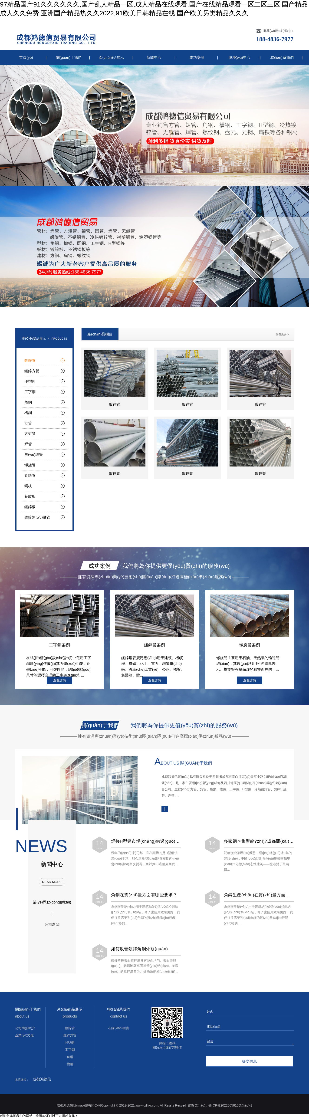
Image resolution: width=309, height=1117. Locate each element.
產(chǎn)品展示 (111, 57)
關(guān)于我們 (69, 57)
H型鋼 (29, 381)
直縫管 (30, 475)
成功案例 (196, 57)
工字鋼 (30, 392)
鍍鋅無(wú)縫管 (37, 517)
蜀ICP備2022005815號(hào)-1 (230, 1105)
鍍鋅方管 (31, 371)
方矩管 (30, 434)
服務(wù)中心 (239, 57)
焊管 (28, 444)
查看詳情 (59, 680)
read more (52, 882)
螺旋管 (30, 465)
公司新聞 (52, 924)
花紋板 (30, 496)
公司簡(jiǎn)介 (25, 1028)
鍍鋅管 (30, 360)
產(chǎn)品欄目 (100, 334)
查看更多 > (282, 334)
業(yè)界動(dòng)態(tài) (52, 902)
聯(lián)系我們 (282, 57)
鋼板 (28, 486)
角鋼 (28, 402)
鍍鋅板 (30, 507)
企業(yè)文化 (24, 1035)
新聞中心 (154, 57)
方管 (28, 423)
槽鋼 (28, 413)
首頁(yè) (26, 57)
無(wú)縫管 (33, 455)
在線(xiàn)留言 (118, 1028)
